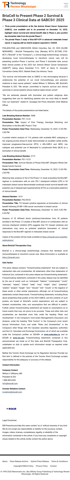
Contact (53, 466)
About (4, 461)
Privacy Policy (42, 466)
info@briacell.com (10, 383)
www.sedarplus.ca (52, 334)
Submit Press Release (40, 461)
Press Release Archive (19, 461)
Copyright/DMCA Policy (23, 466)
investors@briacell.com (12, 392)
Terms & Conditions (59, 461)
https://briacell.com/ (11, 257)
